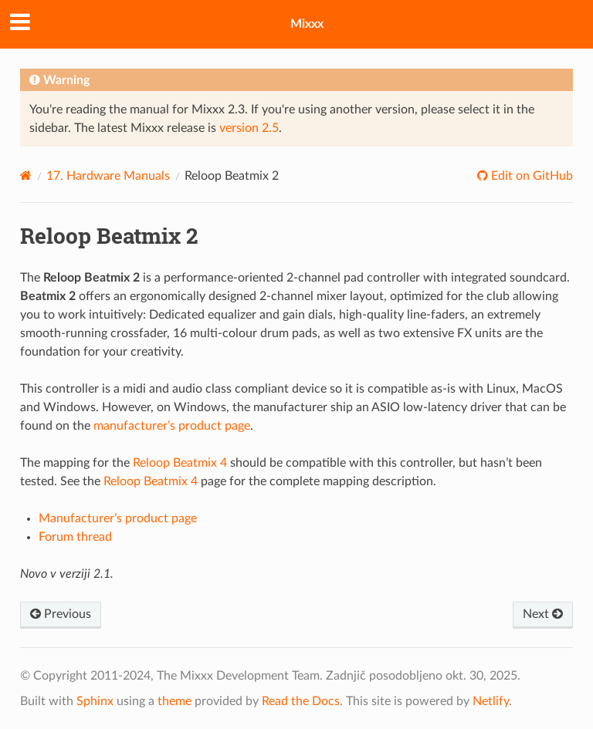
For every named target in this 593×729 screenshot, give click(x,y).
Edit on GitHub (530, 176)
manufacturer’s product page (171, 426)
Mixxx (307, 24)
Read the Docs (301, 701)
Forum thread (75, 537)
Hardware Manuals (108, 176)
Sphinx (95, 701)
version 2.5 (249, 128)
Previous (60, 614)
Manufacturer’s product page (118, 518)
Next (543, 614)
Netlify (491, 701)
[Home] (26, 175)
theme (174, 701)
